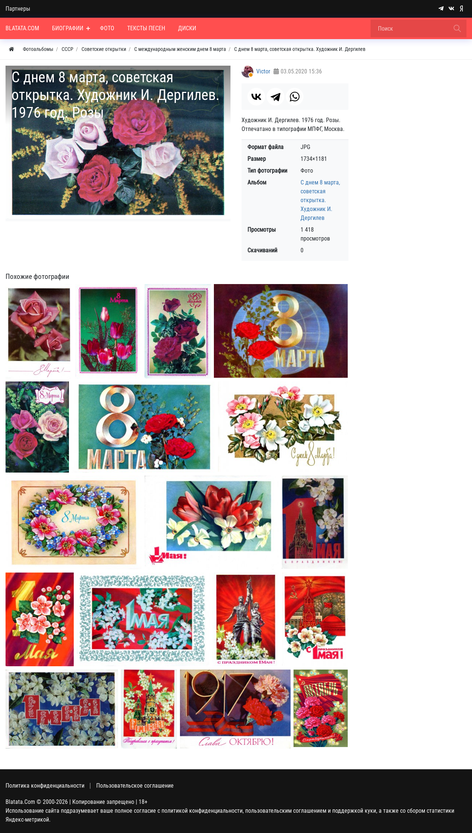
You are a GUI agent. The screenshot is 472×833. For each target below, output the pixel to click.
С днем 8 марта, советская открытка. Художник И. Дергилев (320, 200)
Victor (263, 71)
